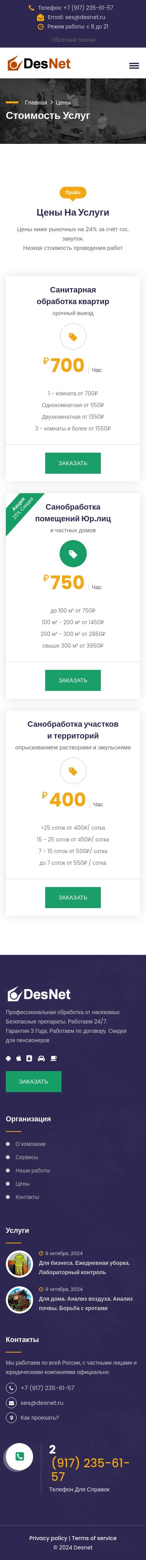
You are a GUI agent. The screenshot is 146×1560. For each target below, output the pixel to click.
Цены (63, 102)
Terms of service (94, 1538)
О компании (31, 1144)
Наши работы (33, 1170)
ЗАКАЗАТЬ (73, 463)
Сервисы (27, 1157)
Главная (36, 102)
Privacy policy (48, 1538)
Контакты (27, 1197)
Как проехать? (40, 1417)
